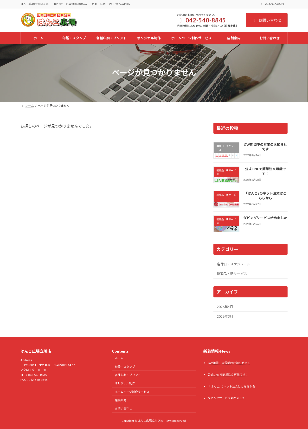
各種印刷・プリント (128, 375)
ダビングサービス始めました (265, 217)
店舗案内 (120, 400)
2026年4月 (225, 306)
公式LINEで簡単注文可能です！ (265, 171)
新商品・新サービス (232, 274)
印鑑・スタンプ (125, 366)
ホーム (119, 358)
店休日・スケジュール (233, 264)
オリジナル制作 (125, 383)
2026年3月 (225, 316)
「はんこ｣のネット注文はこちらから (265, 195)
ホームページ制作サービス (132, 392)
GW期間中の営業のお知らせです (265, 146)
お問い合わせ (267, 20)
